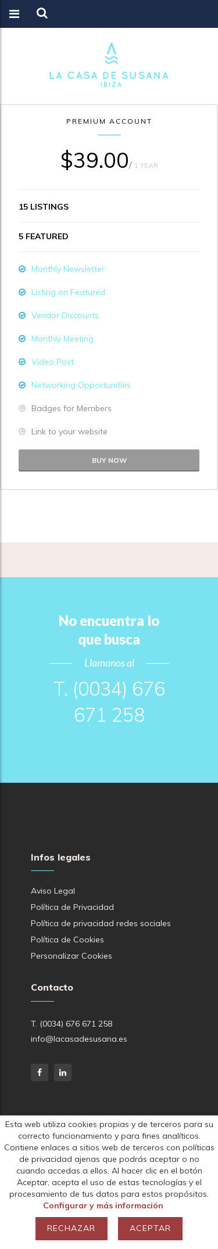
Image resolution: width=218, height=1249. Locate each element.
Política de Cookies (67, 939)
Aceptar (150, 1228)
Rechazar (71, 1228)
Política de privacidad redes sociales (101, 923)
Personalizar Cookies (71, 956)
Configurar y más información (103, 1205)
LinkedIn (63, 1072)
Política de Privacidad (72, 907)
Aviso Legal (53, 891)
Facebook (39, 1072)
